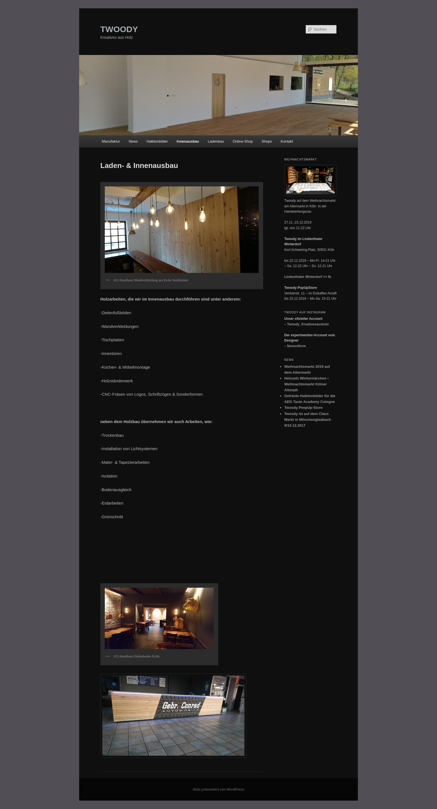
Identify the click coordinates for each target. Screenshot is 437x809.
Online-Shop (243, 141)
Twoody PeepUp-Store (303, 407)
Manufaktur (111, 141)
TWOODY (119, 29)
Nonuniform (296, 346)
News (133, 141)
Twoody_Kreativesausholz (308, 324)
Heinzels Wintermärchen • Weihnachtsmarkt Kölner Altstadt (306, 384)
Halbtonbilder (157, 141)
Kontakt (287, 141)
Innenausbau (188, 141)
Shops (267, 141)
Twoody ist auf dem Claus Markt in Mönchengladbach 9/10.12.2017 (307, 420)
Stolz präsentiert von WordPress (218, 789)
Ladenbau (216, 141)
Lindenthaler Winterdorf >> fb (307, 277)
